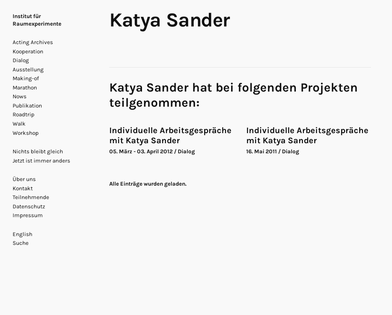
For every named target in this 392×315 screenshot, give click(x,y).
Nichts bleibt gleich (38, 151)
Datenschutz (29, 206)
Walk (19, 124)
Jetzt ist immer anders (41, 161)
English (22, 234)
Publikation (27, 105)
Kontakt (23, 188)
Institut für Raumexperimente (37, 20)
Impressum (28, 215)
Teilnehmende (31, 197)
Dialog (21, 60)
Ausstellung (28, 69)
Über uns (24, 179)
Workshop (26, 133)
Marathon (25, 87)
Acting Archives (33, 42)
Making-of (26, 78)
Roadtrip (23, 114)
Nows (19, 96)
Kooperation (28, 51)
